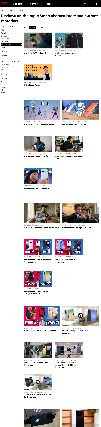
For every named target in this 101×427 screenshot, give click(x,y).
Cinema (4, 67)
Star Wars (55, 406)
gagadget (4, 10)
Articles (40, 27)
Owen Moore (28, 47)
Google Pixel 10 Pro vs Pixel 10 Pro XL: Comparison (86, 256)
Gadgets (17, 3)
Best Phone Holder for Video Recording (39, 89)
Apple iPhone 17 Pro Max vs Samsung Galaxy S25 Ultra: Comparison (60, 257)
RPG (53, 396)
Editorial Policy (7, 396)
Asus (3, 81)
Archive (55, 382)
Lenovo (4, 78)
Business (5, 64)
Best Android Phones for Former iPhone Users (41, 158)
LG (2, 90)
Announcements (82, 394)
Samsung (5, 84)
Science (30, 401)
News (25, 27)
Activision (55, 411)
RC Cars (4, 42)
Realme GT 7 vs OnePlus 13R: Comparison (40, 226)
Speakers (5, 33)
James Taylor (67, 87)
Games (34, 3)
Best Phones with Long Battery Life (76, 89)
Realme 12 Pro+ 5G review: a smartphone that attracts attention (35, 326)
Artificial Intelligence (10, 61)
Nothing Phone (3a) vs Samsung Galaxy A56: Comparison (84, 189)
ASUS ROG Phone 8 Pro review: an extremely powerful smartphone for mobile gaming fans (41, 296)
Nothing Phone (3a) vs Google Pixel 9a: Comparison (35, 188)
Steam (54, 401)
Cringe (78, 399)
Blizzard (55, 413)
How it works (32, 413)
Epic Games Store (58, 404)
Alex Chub (27, 292)
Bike (3, 30)
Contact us (6, 406)
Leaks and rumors (83, 396)
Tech (48, 3)
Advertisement (7, 401)
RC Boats (5, 39)
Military (30, 394)
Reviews (11, 10)
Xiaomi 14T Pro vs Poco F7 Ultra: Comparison (34, 256)
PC (2, 59)
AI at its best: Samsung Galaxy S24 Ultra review (61, 325)
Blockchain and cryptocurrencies (33, 409)
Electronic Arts (57, 416)
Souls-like (55, 399)
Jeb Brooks (28, 155)
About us (5, 394)
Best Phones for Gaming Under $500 (76, 158)
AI (27, 399)
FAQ (78, 401)
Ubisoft (54, 409)
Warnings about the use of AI (13, 399)
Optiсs (4, 36)
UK (3, 421)
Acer (3, 87)
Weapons (30, 404)
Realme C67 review (82, 324)
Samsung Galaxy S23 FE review (74, 363)
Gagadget (4, 3)
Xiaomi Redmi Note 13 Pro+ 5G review (38, 363)
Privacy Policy (7, 404)
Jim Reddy (79, 47)
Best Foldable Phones (83, 50)
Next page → (50, 378)
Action (54, 394)
